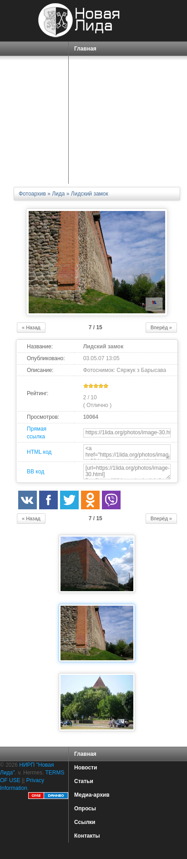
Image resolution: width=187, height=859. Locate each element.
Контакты (87, 836)
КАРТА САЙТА (93, 163)
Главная (85, 48)
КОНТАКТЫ (89, 177)
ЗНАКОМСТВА (93, 136)
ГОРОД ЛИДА (91, 65)
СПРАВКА (88, 81)
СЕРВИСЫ (89, 108)
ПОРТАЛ (86, 95)
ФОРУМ (84, 149)
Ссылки (84, 822)
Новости (85, 767)
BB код (35, 471)
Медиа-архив (92, 795)
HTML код (39, 452)
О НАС (84, 122)
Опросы (85, 808)
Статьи (83, 781)
